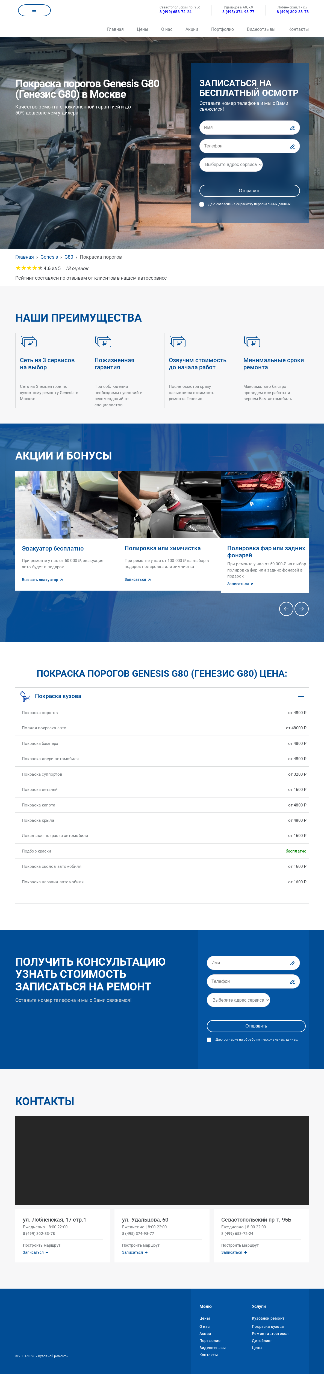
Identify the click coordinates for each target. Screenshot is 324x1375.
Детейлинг (262, 1342)
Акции (191, 29)
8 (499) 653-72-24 (176, 12)
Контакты (298, 29)
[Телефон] (249, 146)
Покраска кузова (268, 1328)
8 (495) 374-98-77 (238, 12)
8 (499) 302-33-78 (293, 12)
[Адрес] (231, 165)
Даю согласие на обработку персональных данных (249, 204)
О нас (166, 29)
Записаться (34, 1252)
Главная (115, 29)
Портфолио (222, 29)
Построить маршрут (42, 1245)
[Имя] (249, 127)
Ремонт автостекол (270, 1335)
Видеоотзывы (261, 29)
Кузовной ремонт (268, 1319)
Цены (142, 29)
